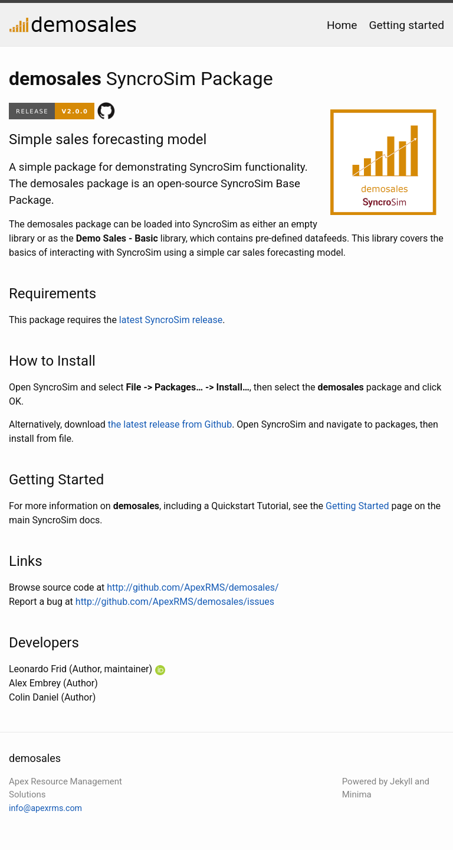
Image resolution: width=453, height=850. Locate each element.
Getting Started (357, 506)
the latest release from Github (170, 424)
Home (342, 25)
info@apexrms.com (45, 808)
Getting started (406, 25)
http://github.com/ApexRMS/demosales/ (192, 587)
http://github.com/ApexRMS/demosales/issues (175, 601)
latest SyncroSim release (170, 319)
